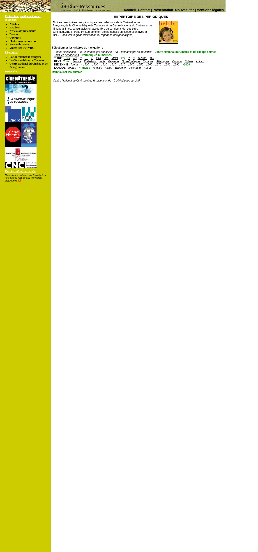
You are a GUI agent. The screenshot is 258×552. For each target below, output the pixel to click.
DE (86, 58)
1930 (122, 64)
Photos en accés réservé (23, 41)
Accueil (130, 10)
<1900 (85, 64)
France (77, 61)
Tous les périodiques (66, 55)
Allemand (135, 67)
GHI (98, 58)
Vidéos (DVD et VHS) (22, 47)
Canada (177, 61)
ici (19, 180)
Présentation (163, 10)
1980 (167, 64)
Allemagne (162, 61)
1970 (158, 64)
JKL (106, 58)
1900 (95, 64)
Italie (102, 61)
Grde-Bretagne (131, 61)
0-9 (152, 58)
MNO (114, 58)
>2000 (186, 64)
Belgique (113, 61)
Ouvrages (15, 37)
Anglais (97, 67)
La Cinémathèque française (25, 56)
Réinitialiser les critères (67, 72)
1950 (140, 64)
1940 (131, 64)
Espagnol (120, 67)
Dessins (13, 34)
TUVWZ (142, 58)
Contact (144, 10)
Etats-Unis (90, 61)
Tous (67, 58)
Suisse (189, 61)
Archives (14, 27)
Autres (200, 61)
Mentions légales (210, 10)
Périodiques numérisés (97, 55)
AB (75, 58)
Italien (108, 67)
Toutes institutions (65, 52)
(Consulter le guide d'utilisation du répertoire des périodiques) (96, 35)
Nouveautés (184, 10)
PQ (123, 58)
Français (84, 67)
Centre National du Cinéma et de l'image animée (185, 52)
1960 (149, 64)
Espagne (148, 61)
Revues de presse (19, 44)
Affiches (14, 24)
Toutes (74, 64)
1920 (113, 64)
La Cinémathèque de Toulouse (26, 60)
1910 (104, 64)
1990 (176, 64)
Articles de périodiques (22, 31)
